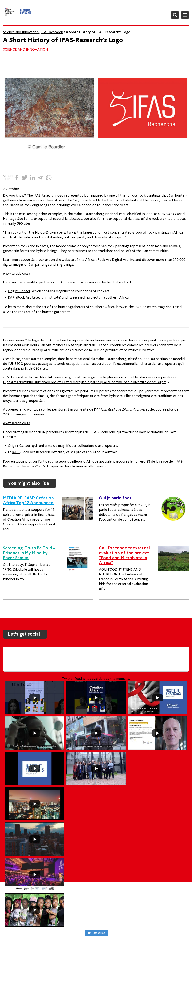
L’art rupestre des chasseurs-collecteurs (72, 466)
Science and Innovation (21, 32)
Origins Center (19, 291)
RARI (11, 297)
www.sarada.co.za (16, 273)
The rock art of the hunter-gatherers (40, 312)
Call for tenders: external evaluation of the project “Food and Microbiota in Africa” (124, 555)
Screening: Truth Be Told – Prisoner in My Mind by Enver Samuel (29, 553)
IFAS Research (52, 32)
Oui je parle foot (115, 498)
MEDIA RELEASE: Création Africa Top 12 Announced (28, 500)
